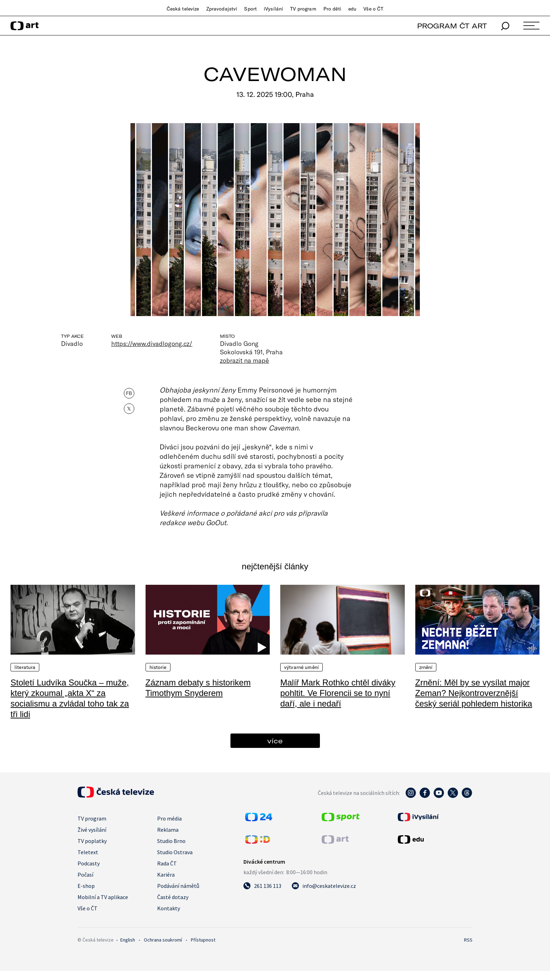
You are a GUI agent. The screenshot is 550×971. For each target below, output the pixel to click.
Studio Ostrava (175, 852)
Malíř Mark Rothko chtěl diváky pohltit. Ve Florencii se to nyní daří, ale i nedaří (337, 693)
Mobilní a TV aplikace (103, 896)
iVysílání (273, 9)
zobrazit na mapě (244, 360)
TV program (303, 9)
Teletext (88, 852)
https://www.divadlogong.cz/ (152, 343)
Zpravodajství (221, 9)
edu (352, 9)
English (127, 940)
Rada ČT (167, 863)
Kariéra (166, 874)
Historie (158, 667)
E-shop (86, 885)
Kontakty (168, 908)
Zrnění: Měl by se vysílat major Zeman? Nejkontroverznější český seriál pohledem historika (473, 693)
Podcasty (89, 863)
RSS (468, 940)
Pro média (169, 818)
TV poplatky (92, 840)
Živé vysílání (92, 829)
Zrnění (426, 667)
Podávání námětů (178, 885)
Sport (250, 9)
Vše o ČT (373, 9)
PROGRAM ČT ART (452, 25)
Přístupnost (203, 940)
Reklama (168, 829)
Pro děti (332, 9)
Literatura (24, 667)
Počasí (85, 874)
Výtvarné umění (301, 667)
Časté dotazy (172, 896)
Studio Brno (171, 840)
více (275, 740)
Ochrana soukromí (163, 940)
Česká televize (183, 9)
